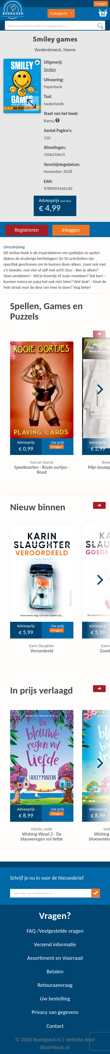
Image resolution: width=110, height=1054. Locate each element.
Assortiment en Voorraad (55, 958)
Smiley (50, 69)
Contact (55, 1026)
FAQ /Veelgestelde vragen (54, 931)
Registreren (27, 230)
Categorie (61, 13)
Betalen (55, 971)
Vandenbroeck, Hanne (54, 49)
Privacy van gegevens (55, 1012)
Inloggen (101, 3)
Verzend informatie (55, 944)
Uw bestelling (55, 998)
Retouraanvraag (55, 985)
